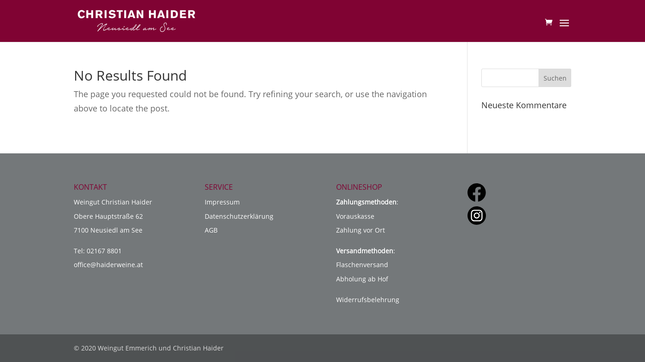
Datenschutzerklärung (239, 216)
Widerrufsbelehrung (367, 299)
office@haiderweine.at (108, 264)
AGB (211, 230)
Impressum (222, 202)
